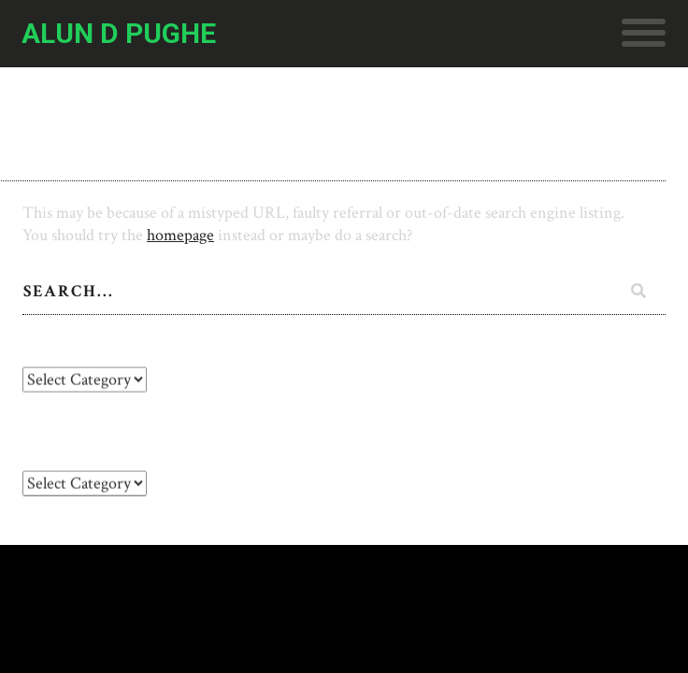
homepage (180, 235)
